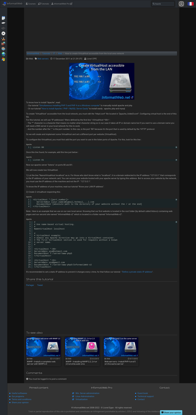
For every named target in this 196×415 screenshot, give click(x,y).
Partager (30, 285)
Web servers (43, 58)
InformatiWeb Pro (61, 4)
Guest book (142, 393)
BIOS (3, 28)
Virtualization (3, 48)
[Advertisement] (101, 29)
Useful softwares (19, 393)
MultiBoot (3, 38)
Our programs (18, 396)
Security (3, 43)
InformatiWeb (12, 4)
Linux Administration (85, 396)
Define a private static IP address (137, 272)
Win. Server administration (87, 393)
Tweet (40, 285)
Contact (141, 399)
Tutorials (43, 4)
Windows (3, 59)
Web (3, 54)
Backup (3, 23)
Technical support (145, 396)
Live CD (3, 33)
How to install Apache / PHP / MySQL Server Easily (65, 108)
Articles (3, 17)
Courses (31, 4)
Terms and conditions (21, 399)
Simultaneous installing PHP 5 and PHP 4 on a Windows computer (69, 105)
